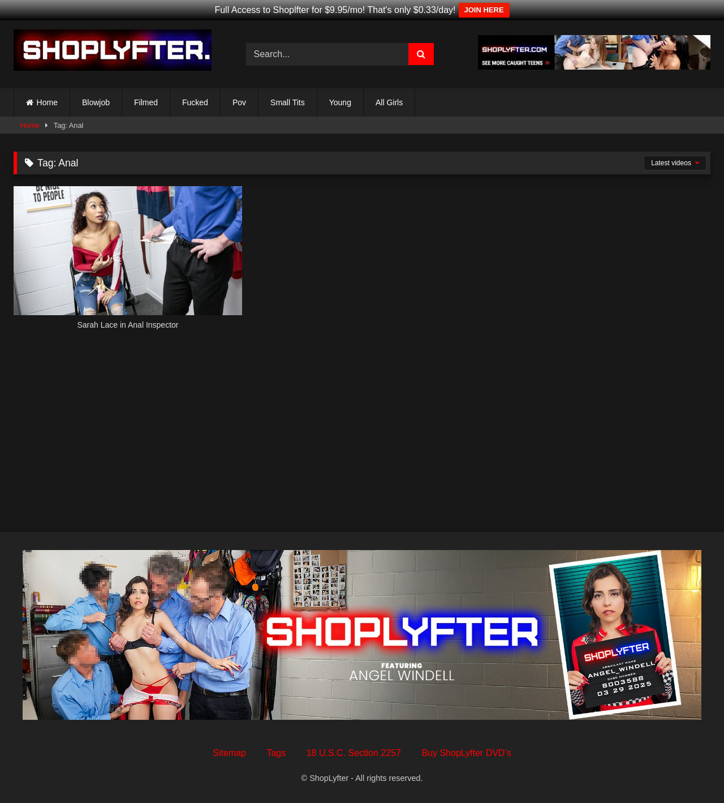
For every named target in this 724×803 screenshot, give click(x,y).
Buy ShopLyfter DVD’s (466, 753)
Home (47, 102)
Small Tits (287, 102)
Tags (276, 753)
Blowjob (96, 102)
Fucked (195, 102)
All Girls (389, 102)
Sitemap (229, 753)
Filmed (146, 102)
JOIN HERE (484, 10)
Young (340, 102)
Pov (239, 102)
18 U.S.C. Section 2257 (354, 753)
